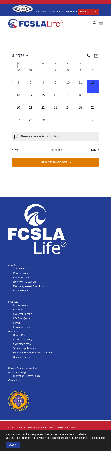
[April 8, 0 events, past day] (43, 86)
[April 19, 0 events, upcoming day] (93, 99)
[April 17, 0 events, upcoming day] (68, 99)
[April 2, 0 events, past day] (55, 74)
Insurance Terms (22, 327)
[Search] (92, 23)
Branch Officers (21, 357)
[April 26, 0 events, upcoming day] (93, 111)
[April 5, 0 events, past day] (93, 74)
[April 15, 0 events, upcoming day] (43, 99)
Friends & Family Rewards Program (32, 352)
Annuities (18, 309)
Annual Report (21, 290)
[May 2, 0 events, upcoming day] (80, 124)
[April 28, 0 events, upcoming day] (30, 124)
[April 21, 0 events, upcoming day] (30, 111)
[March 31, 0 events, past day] (30, 74)
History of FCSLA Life (24, 281)
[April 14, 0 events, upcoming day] (30, 99)
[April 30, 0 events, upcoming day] (55, 124)
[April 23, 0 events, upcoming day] (55, 111)
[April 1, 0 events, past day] (43, 74)
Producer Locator (22, 277)
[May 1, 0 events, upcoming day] (68, 124)
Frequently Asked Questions (28, 286)
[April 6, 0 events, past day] (18, 86)
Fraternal (13, 331)
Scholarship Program (24, 348)
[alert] (55, 136)
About (11, 265)
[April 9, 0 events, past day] (55, 86)
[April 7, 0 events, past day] (30, 86)
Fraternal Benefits (22, 314)
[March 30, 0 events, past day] (18, 74)
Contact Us (14, 380)
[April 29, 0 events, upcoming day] (43, 124)
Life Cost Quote (21, 318)
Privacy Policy (20, 273)
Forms (16, 322)
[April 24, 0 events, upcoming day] (68, 111)
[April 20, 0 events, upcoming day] (18, 111)
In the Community (22, 339)
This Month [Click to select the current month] (55, 149)
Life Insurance (20, 305)
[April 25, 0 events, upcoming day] (80, 111)
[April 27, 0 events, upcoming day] (18, 124)
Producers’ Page (17, 372)
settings (100, 437)
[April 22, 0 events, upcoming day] (43, 111)
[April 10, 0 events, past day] (68, 86)
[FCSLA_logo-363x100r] (46, 23)
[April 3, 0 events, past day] (68, 74)
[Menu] (101, 23)
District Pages (20, 335)
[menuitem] (92, 23)
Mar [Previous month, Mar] (15, 149)
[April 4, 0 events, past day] (80, 74)
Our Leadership (21, 268)
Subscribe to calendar (53, 162)
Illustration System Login (26, 376)
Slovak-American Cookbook (23, 368)
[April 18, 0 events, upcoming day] (80, 99)
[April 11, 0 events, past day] (80, 86)
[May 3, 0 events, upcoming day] (93, 124)
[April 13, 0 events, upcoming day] (18, 99)
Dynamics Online (68, 427)
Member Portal (88, 11)
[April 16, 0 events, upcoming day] (55, 99)
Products (13, 301)
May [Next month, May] (95, 149)
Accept (12, 444)
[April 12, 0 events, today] (93, 86)
